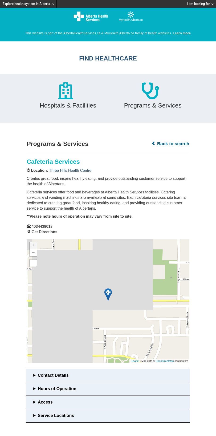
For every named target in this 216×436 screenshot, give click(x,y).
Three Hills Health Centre (70, 170)
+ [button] (33, 245)
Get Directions (44, 232)
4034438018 (42, 226)
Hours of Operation (57, 388)
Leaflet (135, 361)
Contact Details (53, 375)
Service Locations (56, 415)
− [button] (33, 252)
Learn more (182, 33)
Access (45, 402)
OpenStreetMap (164, 361)
